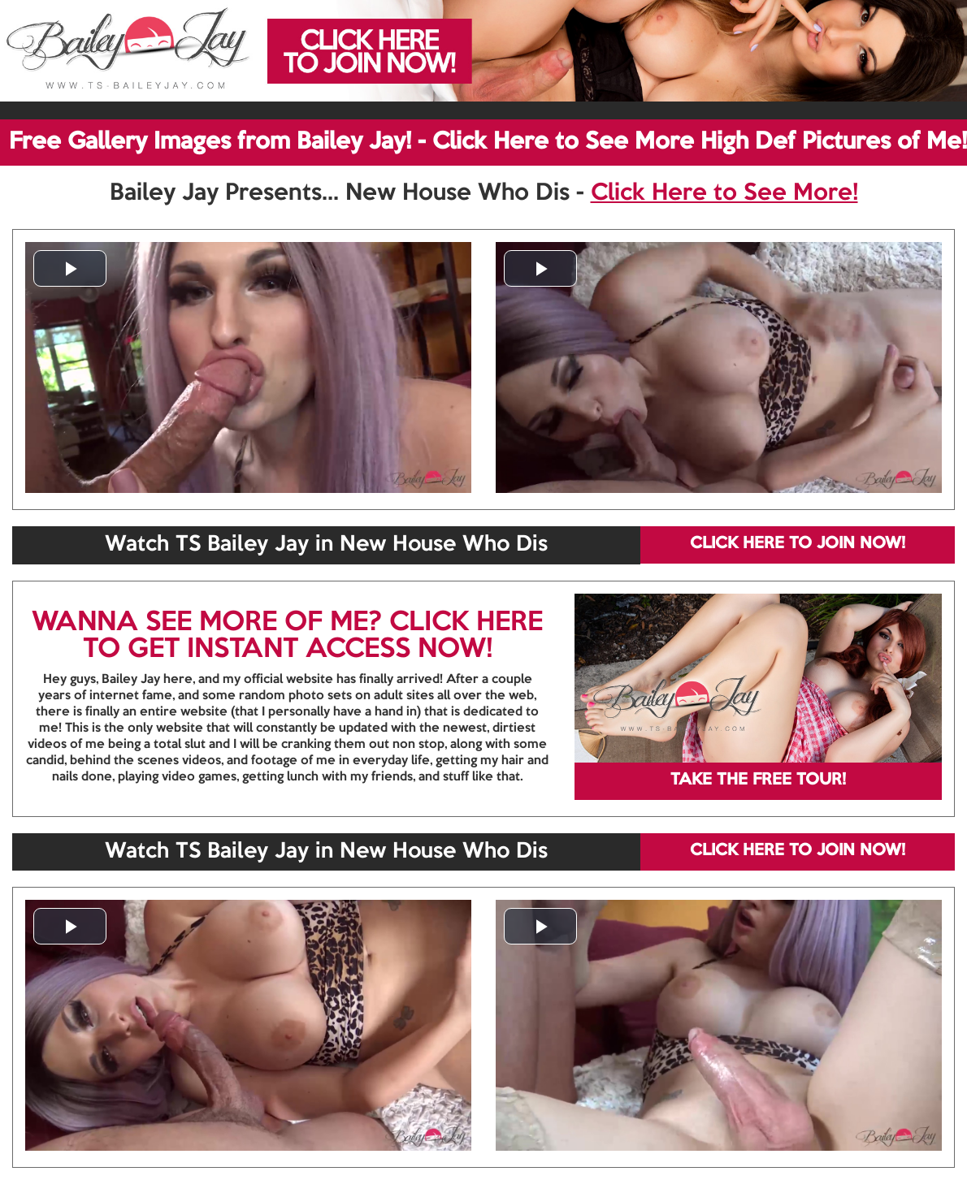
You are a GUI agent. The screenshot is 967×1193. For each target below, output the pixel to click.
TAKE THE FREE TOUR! (758, 780)
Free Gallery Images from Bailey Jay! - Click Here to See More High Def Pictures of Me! (488, 142)
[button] (69, 268)
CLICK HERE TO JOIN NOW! (797, 544)
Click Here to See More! (724, 193)
